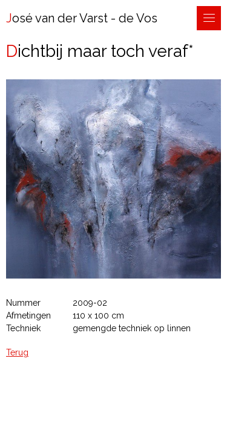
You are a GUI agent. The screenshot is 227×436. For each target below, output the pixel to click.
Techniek (23, 328)
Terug (17, 352)
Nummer (23, 303)
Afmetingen (28, 315)
